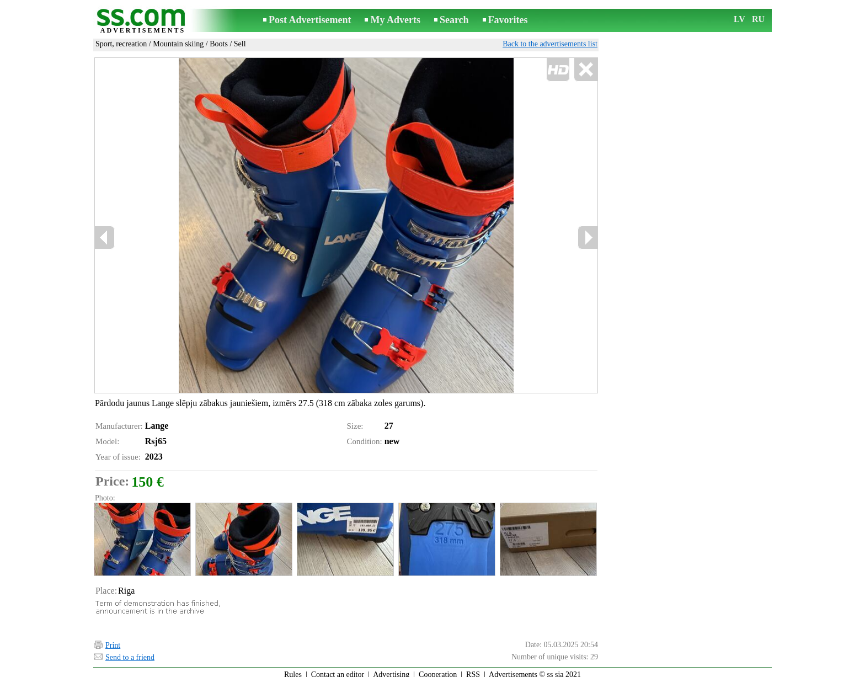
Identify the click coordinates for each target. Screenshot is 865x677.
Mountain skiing (178, 44)
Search (454, 19)
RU (758, 19)
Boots (219, 44)
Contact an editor (337, 669)
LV (739, 19)
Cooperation (438, 669)
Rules (293, 669)
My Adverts (395, 19)
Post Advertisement (310, 19)
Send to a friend (129, 652)
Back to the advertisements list (550, 44)
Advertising (391, 669)
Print (112, 640)
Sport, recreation (121, 44)
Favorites (508, 19)
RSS (473, 669)
